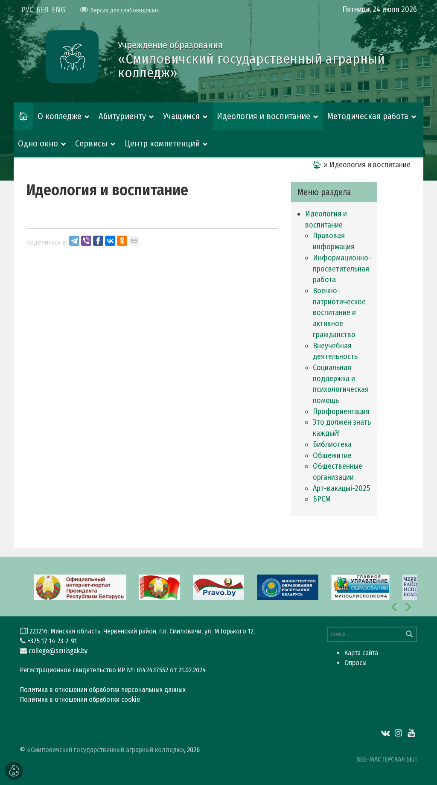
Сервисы (91, 143)
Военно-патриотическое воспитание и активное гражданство (339, 312)
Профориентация (341, 411)
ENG (58, 10)
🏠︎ (23, 116)
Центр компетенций (162, 143)
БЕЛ (42, 10)
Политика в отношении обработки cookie (80, 699)
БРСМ (322, 499)
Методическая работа (367, 116)
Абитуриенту (122, 116)
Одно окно (38, 143)
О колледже (60, 116)
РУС (27, 10)
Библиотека (332, 444)
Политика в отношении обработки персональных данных (103, 690)
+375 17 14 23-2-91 (52, 641)
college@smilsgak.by (58, 651)
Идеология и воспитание (263, 116)
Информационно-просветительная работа (342, 268)
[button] (395, 607)
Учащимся (181, 116)
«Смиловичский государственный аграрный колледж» (105, 750)
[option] (218, 586)
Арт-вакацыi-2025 (341, 488)
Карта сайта (361, 653)
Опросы (355, 663)
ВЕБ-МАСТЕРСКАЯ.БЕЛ (386, 759)
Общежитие (332, 455)
